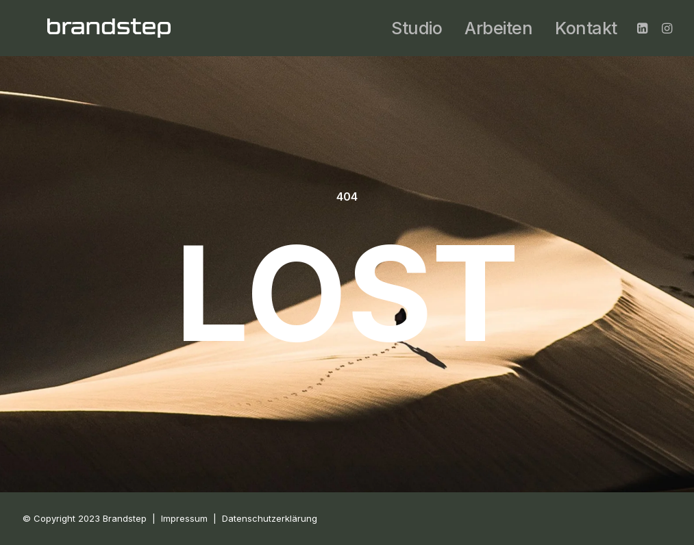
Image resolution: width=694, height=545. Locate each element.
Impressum (184, 518)
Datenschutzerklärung (269, 518)
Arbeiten (498, 28)
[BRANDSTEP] (109, 28)
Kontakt (586, 28)
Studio (416, 28)
